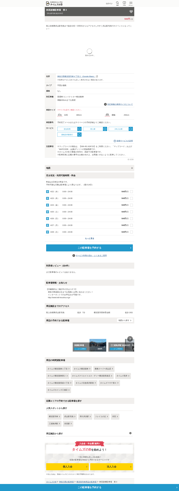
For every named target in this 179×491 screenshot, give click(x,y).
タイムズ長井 (121, 376)
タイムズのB (51, 482)
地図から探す (123, 320)
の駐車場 (66, 482)
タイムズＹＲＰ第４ (108, 383)
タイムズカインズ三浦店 (58, 390)
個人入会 (67, 466)
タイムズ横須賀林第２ (57, 376)
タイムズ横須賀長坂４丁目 (58, 383)
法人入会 (111, 466)
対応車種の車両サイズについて (120, 104)
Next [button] (130, 339)
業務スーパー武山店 (103, 369)
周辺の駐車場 (86, 482)
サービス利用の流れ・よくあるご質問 (91, 255)
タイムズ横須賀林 (81, 369)
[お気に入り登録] (131, 11)
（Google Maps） (76, 76)
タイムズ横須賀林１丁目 (58, 369)
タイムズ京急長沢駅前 (85, 383)
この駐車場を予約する (89, 247)
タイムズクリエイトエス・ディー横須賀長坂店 (91, 376)
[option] (89, 339)
